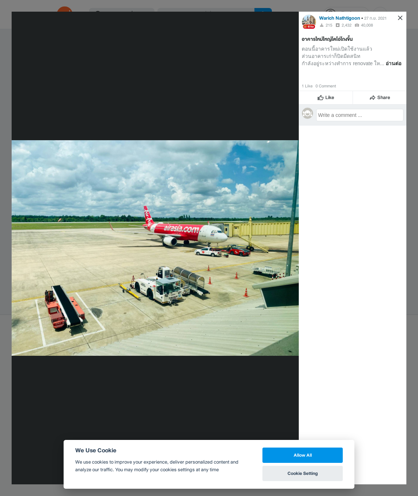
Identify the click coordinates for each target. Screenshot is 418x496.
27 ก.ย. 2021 (375, 18)
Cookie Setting (303, 473)
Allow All (303, 455)
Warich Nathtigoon (339, 18)
